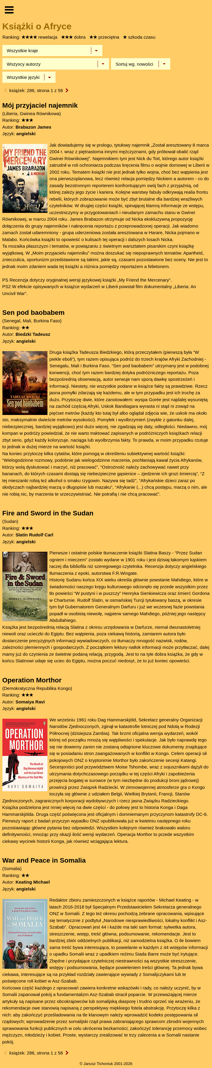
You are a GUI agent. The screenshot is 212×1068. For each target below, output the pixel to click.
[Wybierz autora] (55, 64)
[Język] (29, 77)
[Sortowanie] (140, 64)
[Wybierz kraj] (52, 50)
